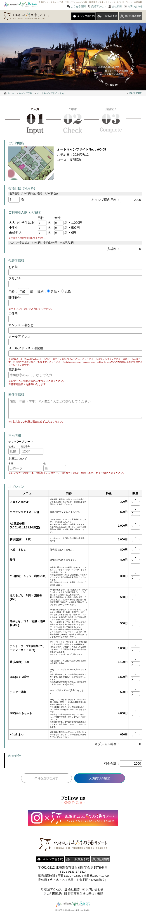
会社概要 (117, 6)
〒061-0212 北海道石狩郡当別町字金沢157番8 (71, 868)
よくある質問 (78, 6)
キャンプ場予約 (86, 16)
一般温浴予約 (109, 16)
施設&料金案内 (133, 16)
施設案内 (103, 859)
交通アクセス (98, 6)
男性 (53, 291)
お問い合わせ (134, 6)
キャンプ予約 (25, 93)
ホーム (10, 93)
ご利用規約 (54, 894)
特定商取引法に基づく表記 (85, 894)
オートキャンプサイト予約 (50, 93)
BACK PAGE (136, 93)
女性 (67, 291)
